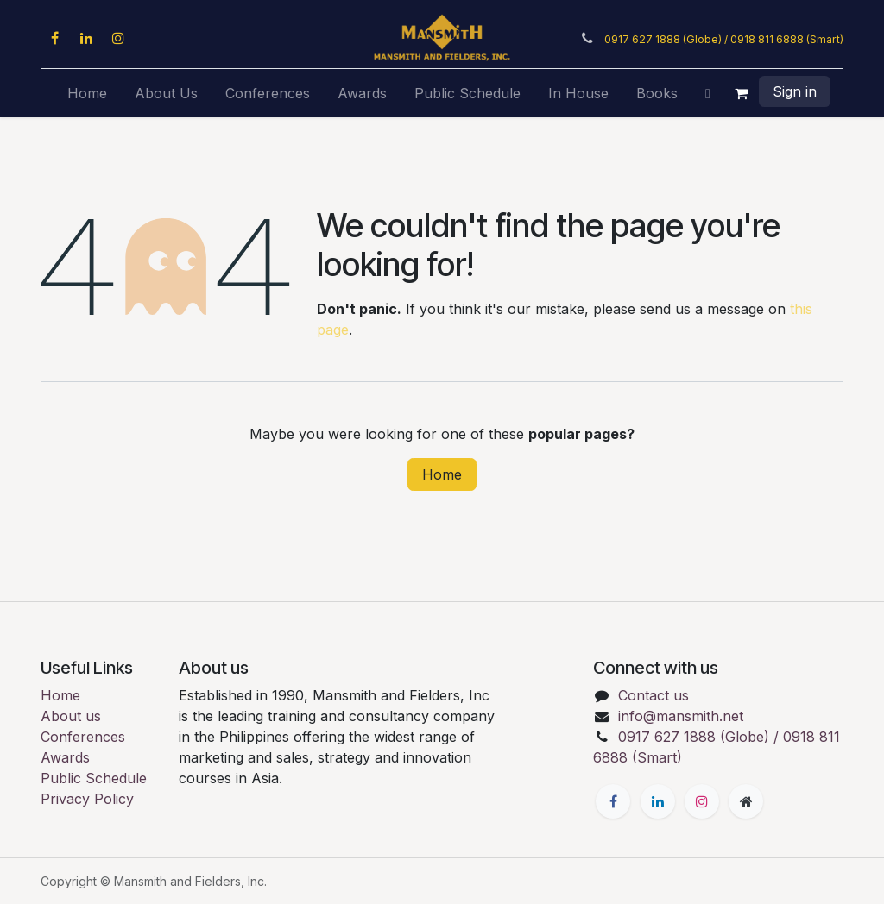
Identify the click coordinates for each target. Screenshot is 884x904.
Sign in (795, 91)
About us (71, 716)
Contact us (653, 695)
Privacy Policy (87, 798)
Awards (65, 757)
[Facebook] (54, 38)
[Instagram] (118, 38)
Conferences (83, 736)
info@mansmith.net (680, 716)
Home (442, 474)
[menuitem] (87, 93)
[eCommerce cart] (741, 93)
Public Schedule (94, 778)
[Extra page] (746, 801)
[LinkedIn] (86, 38)
